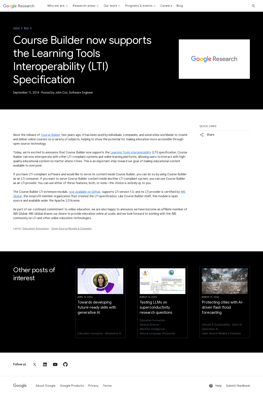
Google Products (72, 386)
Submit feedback (238, 386)
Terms (107, 386)
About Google (46, 386)
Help (215, 386)
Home (16, 28)
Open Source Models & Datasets (71, 228)
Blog (26, 28)
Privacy (93, 386)
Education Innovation (36, 228)
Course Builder (50, 135)
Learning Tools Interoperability (130, 152)
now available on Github (84, 192)
